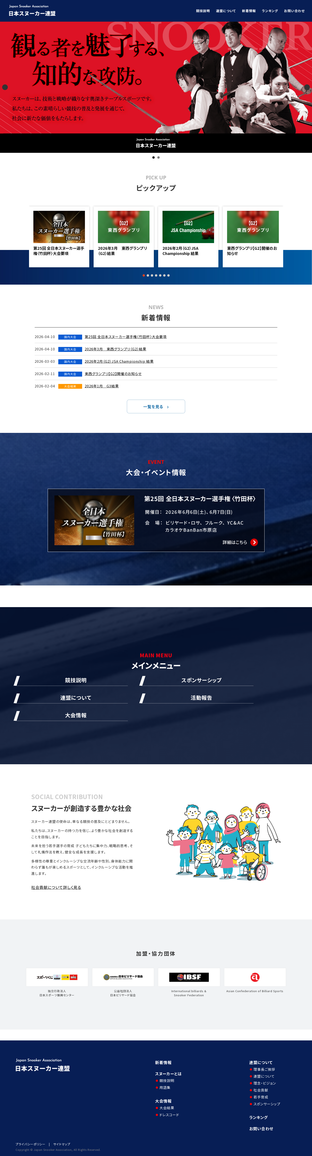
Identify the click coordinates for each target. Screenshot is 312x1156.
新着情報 (249, 10)
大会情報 (163, 1101)
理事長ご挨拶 (264, 1069)
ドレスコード (169, 1114)
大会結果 (166, 1107)
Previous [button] (5, 87)
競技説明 (203, 10)
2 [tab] (158, 157)
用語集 (165, 1087)
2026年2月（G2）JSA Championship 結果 (180, 250)
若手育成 (261, 1097)
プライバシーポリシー (31, 1144)
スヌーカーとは (168, 1073)
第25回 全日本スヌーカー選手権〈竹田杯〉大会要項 (58, 250)
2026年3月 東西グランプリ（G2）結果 (122, 250)
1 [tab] (153, 157)
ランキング (270, 10)
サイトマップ (61, 1144)
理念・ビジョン (265, 1083)
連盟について (226, 10)
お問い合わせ (294, 10)
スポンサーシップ (267, 1103)
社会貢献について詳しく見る (56, 887)
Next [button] (307, 87)
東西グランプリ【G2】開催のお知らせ (252, 250)
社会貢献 (261, 1090)
